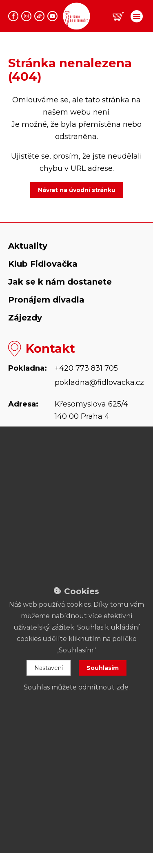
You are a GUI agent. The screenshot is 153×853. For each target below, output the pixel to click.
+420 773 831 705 (86, 368)
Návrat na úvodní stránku (76, 190)
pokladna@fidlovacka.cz (99, 382)
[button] (118, 16)
